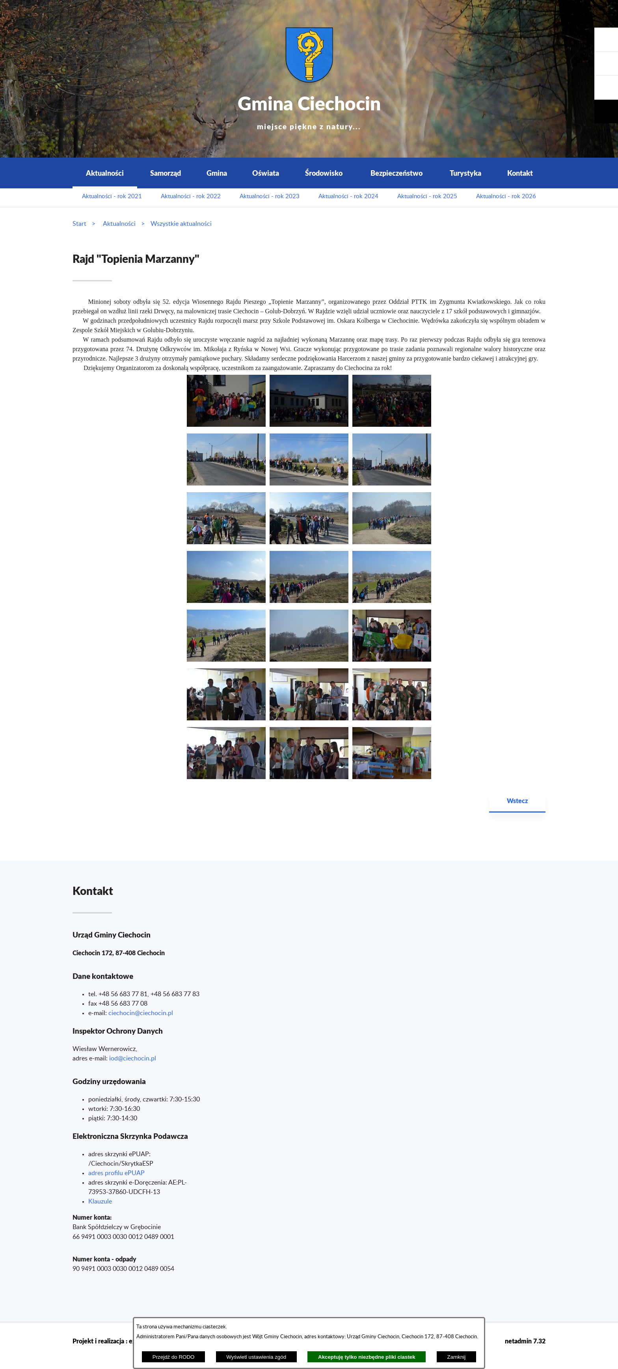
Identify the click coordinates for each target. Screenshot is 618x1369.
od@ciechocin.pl (133, 1058)
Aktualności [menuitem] (105, 172)
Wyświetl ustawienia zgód (256, 1357)
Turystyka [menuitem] (465, 172)
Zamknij (456, 1357)
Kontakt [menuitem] (520, 172)
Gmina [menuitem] (217, 172)
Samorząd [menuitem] (165, 172)
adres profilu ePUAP (116, 1173)
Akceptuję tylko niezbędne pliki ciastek (366, 1357)
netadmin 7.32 (525, 1340)
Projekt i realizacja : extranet (113, 1340)
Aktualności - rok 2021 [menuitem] (112, 196)
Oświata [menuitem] (265, 172)
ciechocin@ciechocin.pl (140, 1013)
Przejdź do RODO (174, 1357)
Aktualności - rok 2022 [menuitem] (191, 196)
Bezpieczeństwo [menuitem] (396, 172)
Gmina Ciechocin (309, 110)
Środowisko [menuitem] (324, 172)
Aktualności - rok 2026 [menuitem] (506, 196)
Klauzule (100, 1201)
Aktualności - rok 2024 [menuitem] (348, 196)
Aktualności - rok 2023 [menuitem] (270, 196)
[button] (606, 88)
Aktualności (119, 224)
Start (79, 224)
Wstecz (517, 800)
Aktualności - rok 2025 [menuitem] (427, 196)
